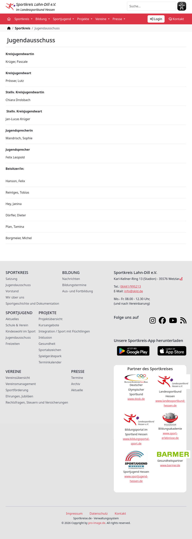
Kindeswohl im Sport (21, 331)
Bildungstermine (74, 285)
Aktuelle (77, 390)
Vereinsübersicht (18, 378)
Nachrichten (71, 279)
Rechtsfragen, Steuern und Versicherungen (37, 402)
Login (156, 19)
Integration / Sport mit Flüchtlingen (64, 331)
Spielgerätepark (50, 356)
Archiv (75, 384)
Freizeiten (13, 344)
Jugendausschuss (18, 285)
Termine (77, 378)
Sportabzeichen (50, 350)
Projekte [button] (83, 19)
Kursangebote (49, 325)
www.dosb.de (136, 399)
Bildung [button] (42, 19)
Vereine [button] (101, 19)
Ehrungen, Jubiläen (19, 396)
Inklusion (45, 337)
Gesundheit (47, 344)
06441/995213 (130, 286)
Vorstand (12, 291)
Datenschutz (99, 513)
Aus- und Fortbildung (77, 291)
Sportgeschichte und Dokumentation (32, 303)
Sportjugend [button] (62, 19)
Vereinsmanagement (21, 384)
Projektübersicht (51, 319)
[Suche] (151, 6)
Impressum (74, 513)
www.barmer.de (170, 465)
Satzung (11, 279)
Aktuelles (12, 319)
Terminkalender (50, 362)
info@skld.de (133, 291)
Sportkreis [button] (22, 19)
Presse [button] (118, 19)
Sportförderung (17, 390)
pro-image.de (96, 523)
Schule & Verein (17, 325)
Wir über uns (15, 297)
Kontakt (176, 19)
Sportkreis (22, 28)
